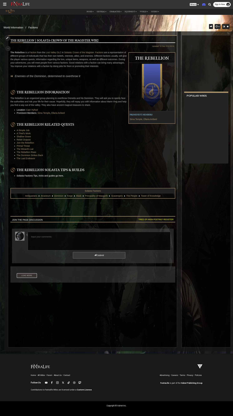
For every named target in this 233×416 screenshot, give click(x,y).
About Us (58, 375)
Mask (78, 196)
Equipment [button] (131, 12)
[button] (194, 4)
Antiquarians (31, 196)
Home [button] (90, 12)
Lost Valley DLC (54, 52)
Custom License (84, 390)
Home (33, 375)
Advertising (164, 375)
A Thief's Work (25, 133)
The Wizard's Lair (26, 149)
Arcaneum (46, 196)
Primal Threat (24, 146)
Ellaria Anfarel (149, 119)
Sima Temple (134, 119)
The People (131, 196)
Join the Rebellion (26, 143)
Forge (70, 196)
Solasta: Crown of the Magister (80, 52)
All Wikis (41, 375)
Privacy (190, 375)
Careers (174, 375)
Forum (49, 375)
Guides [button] (155, 12)
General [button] (101, 12)
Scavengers (117, 196)
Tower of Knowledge (150, 196)
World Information (13, 27)
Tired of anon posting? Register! (154, 219)
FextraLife (164, 383)
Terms (182, 375)
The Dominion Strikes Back (31, 155)
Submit (99, 255)
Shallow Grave (25, 136)
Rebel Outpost (25, 139)
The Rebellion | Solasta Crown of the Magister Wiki (55, 40)
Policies (198, 375)
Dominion (58, 196)
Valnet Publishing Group (191, 383)
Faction (34, 52)
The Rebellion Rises (27, 152)
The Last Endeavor (27, 158)
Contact (66, 375)
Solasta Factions (93, 191)
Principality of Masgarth (96, 196)
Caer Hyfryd (33, 110)
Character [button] (116, 12)
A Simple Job (24, 130)
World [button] (144, 12)
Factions (33, 27)
